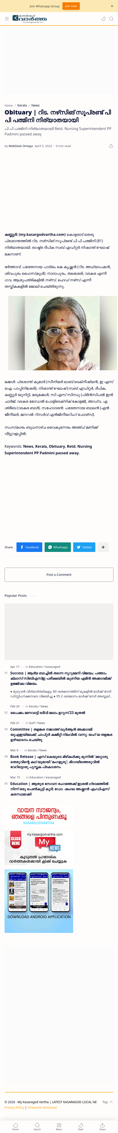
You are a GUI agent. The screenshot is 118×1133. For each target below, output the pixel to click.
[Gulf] (33, 723)
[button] (103, 18)
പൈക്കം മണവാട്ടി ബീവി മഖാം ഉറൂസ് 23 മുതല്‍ (47, 712)
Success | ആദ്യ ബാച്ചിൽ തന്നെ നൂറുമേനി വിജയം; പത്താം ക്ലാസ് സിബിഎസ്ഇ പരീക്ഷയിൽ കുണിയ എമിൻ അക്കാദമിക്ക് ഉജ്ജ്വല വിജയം (60, 678)
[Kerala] (34, 706)
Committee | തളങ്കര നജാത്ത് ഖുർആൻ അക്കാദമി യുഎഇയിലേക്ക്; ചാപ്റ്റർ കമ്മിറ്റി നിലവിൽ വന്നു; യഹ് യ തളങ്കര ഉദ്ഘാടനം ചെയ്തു (61, 734)
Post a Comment (59, 574)
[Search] (111, 18)
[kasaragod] (53, 667)
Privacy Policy (14, 1107)
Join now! (71, 6)
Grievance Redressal (42, 1107)
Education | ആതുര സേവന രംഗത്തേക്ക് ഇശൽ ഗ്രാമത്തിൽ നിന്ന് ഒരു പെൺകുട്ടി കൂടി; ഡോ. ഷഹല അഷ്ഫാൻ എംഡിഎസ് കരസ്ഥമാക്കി (59, 788)
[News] (44, 706)
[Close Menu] (112, 6)
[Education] (37, 667)
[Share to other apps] (103, 547)
